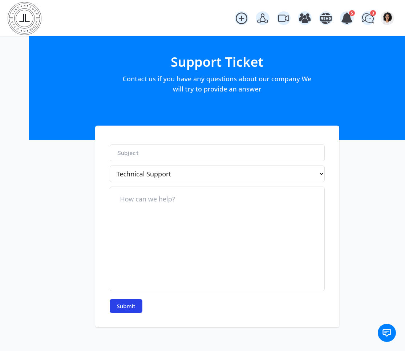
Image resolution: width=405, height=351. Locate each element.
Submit (126, 302)
